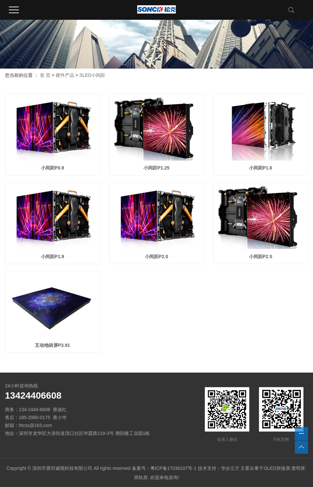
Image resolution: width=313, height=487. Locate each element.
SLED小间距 (92, 75)
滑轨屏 (141, 477)
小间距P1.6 (260, 167)
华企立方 (230, 468)
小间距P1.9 (52, 256)
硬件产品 (65, 75)
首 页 (45, 75)
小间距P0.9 (52, 167)
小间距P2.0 (156, 256)
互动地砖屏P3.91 (52, 345)
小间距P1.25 (156, 167)
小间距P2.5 (260, 256)
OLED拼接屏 (277, 468)
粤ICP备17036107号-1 (173, 468)
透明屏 (298, 468)
